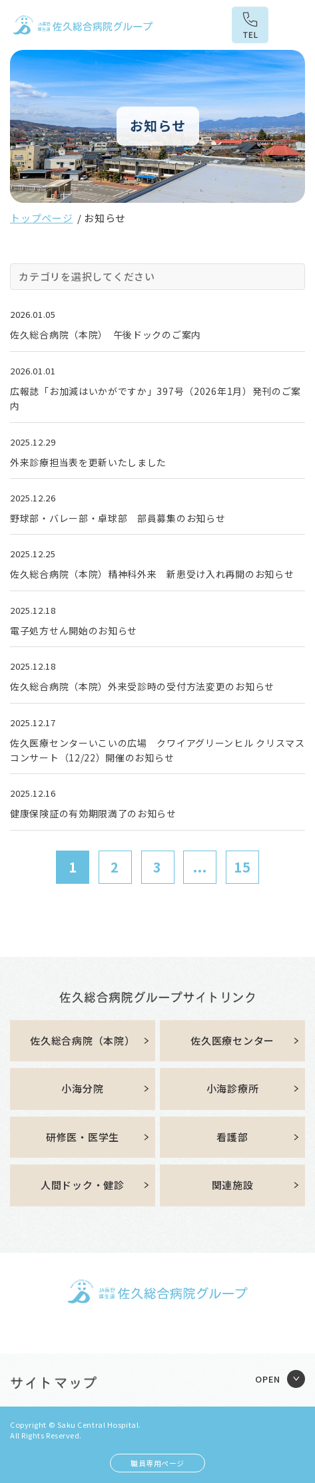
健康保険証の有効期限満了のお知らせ (93, 813)
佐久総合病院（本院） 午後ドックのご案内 (105, 334)
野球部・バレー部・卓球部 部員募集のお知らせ (117, 518)
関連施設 (233, 1185)
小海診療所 (232, 1088)
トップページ (41, 218)
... (200, 866)
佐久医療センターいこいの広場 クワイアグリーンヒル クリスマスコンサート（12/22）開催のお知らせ (157, 750)
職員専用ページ (157, 1463)
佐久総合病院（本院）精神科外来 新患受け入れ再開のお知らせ (152, 574)
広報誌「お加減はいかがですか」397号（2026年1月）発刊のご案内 (155, 398)
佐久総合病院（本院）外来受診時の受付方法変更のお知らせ (142, 686)
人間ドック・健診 (83, 1185)
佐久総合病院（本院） (82, 1040)
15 (242, 866)
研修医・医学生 (82, 1137)
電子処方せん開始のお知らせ (73, 630)
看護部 (232, 1137)
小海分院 (82, 1088)
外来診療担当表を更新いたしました (88, 462)
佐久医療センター (232, 1040)
